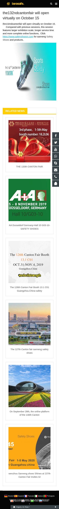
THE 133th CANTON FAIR (29, 166)
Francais (29, 496)
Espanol (19, 496)
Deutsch (9, 496)
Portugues (49, 496)
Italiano (39, 496)
